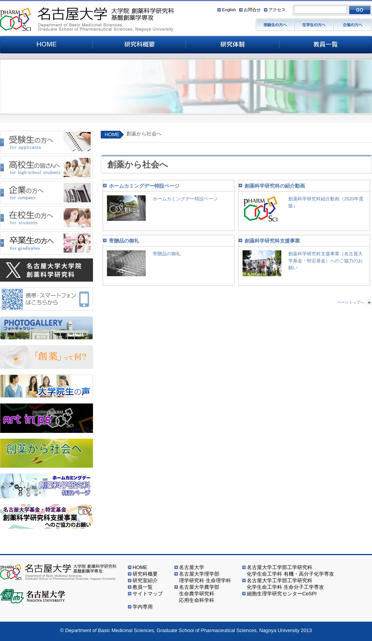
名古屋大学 (191, 567)
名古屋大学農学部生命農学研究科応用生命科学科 (199, 593)
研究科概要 (145, 574)
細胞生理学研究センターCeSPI (282, 594)
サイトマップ (148, 594)
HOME (112, 134)
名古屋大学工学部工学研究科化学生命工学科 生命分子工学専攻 (285, 584)
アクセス (277, 9)
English (229, 9)
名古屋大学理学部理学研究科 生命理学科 (205, 577)
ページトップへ (350, 302)
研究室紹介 (145, 580)
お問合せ (252, 9)
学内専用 (143, 607)
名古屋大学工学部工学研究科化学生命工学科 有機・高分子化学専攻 (290, 570)
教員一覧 (143, 587)
